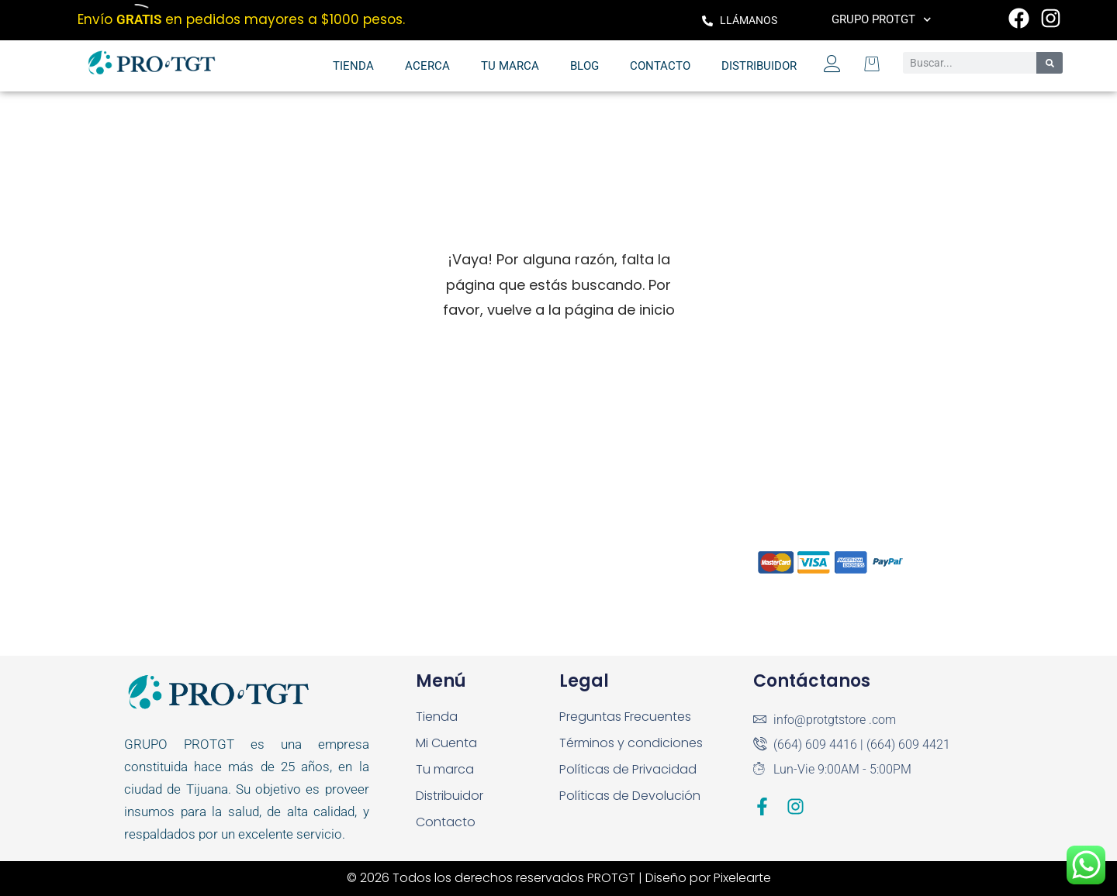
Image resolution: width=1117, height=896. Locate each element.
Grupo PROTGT (882, 20)
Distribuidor (759, 66)
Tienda (353, 66)
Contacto (660, 66)
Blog (584, 66)
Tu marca (510, 66)
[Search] (1049, 63)
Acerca (427, 66)
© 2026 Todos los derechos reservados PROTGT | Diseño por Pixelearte (559, 878)
